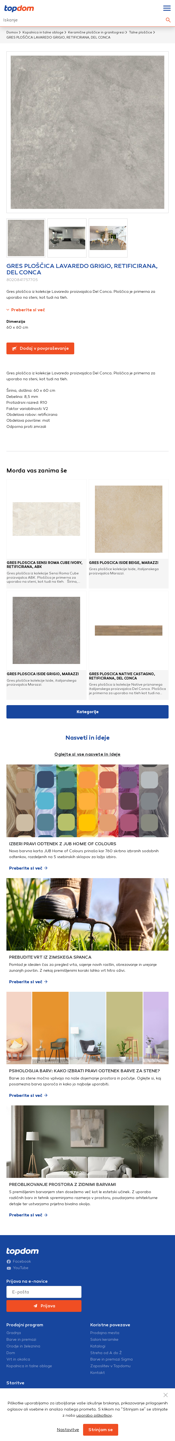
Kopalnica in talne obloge (43, 32)
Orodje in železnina (23, 1346)
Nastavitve (68, 1429)
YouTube (17, 1268)
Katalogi (97, 1346)
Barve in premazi (21, 1340)
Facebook (18, 1261)
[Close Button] (165, 1395)
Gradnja (13, 1333)
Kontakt (97, 1373)
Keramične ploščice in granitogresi (96, 32)
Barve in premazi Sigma (111, 1359)
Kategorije (88, 711)
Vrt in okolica (18, 1359)
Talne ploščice (140, 32)
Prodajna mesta (104, 1333)
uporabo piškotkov (94, 1415)
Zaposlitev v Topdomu (110, 1366)
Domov (12, 32)
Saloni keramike (104, 1340)
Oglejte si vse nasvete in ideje (87, 754)
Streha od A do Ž (106, 1353)
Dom (10, 1353)
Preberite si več (25, 309)
